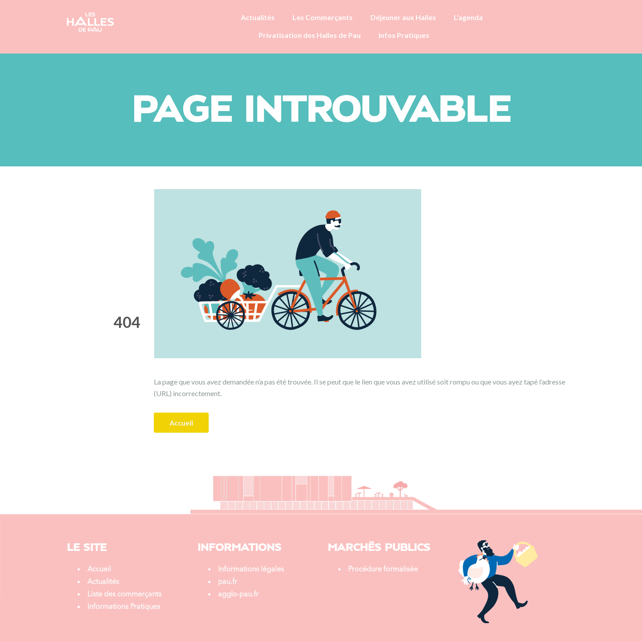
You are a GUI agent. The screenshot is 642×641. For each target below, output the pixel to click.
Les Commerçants (322, 17)
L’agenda (468, 17)
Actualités (258, 17)
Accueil (181, 422)
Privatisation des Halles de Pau (310, 35)
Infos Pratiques (404, 35)
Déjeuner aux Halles (403, 17)
